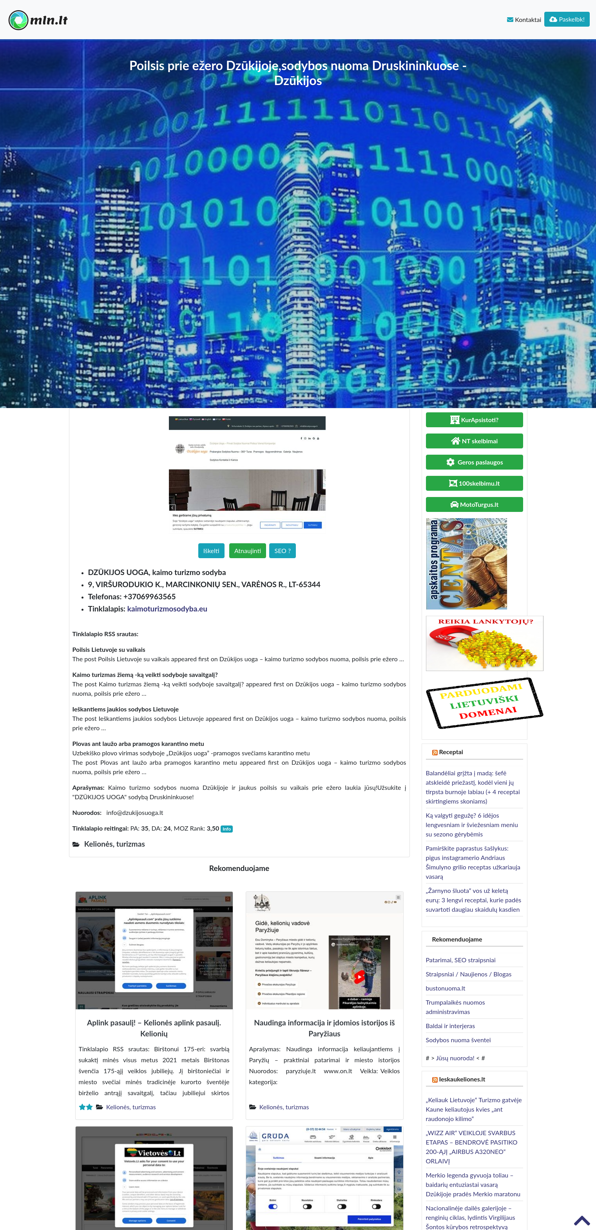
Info (227, 829)
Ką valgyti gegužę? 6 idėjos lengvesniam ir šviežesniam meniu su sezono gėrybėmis (472, 824)
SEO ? (282, 550)
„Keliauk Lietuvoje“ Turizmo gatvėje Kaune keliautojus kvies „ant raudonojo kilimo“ (474, 1109)
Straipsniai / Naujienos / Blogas (469, 974)
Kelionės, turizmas (131, 1106)
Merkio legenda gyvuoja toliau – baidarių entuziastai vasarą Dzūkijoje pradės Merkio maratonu (473, 1184)
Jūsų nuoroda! (455, 1057)
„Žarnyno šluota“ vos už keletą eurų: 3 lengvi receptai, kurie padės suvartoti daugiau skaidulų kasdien (474, 900)
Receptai (451, 751)
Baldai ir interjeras (450, 1025)
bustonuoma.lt (446, 988)
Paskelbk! (567, 19)
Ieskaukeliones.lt (462, 1079)
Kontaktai (524, 19)
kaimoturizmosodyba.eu (167, 608)
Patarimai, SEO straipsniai (461, 959)
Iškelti (211, 550)
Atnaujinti (247, 550)
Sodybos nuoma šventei (458, 1039)
